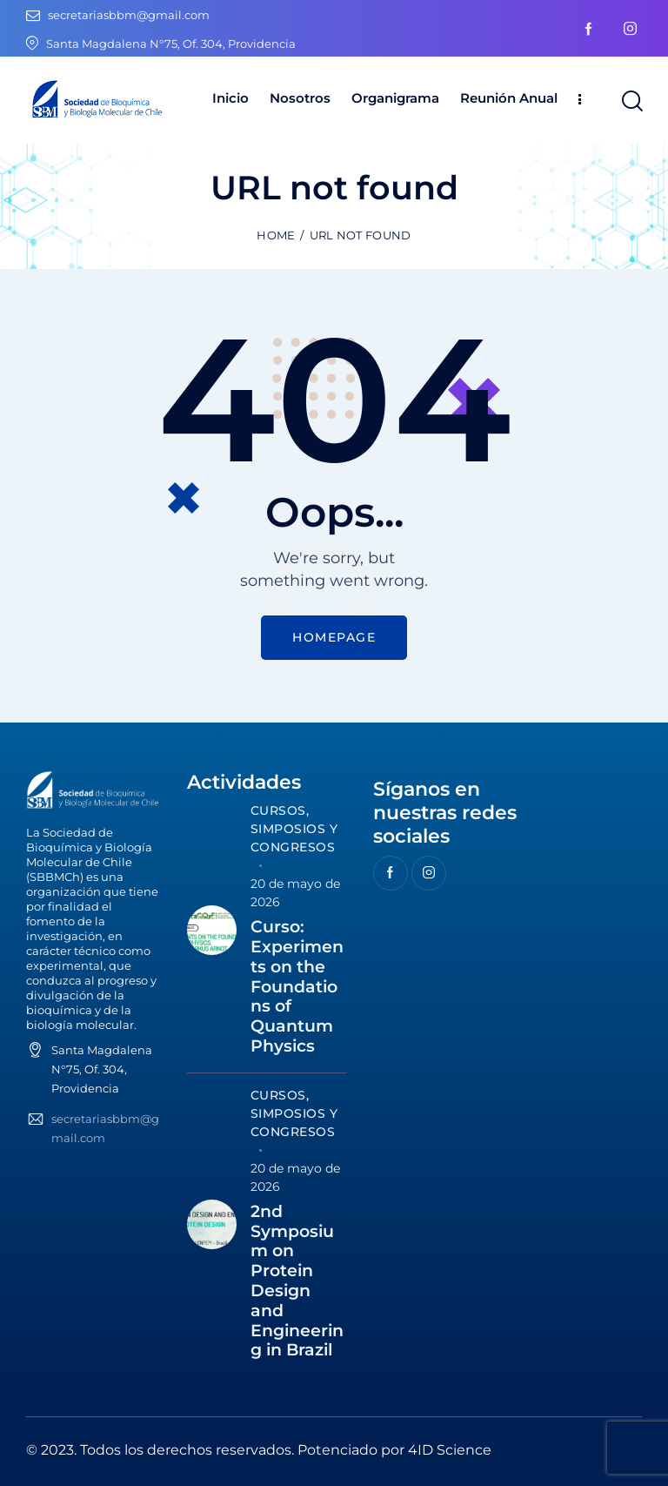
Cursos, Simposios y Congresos (294, 829)
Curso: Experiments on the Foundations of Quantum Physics (297, 987)
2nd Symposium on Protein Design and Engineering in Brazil (297, 1281)
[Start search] (631, 101)
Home (276, 235)
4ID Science (449, 1450)
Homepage (334, 637)
